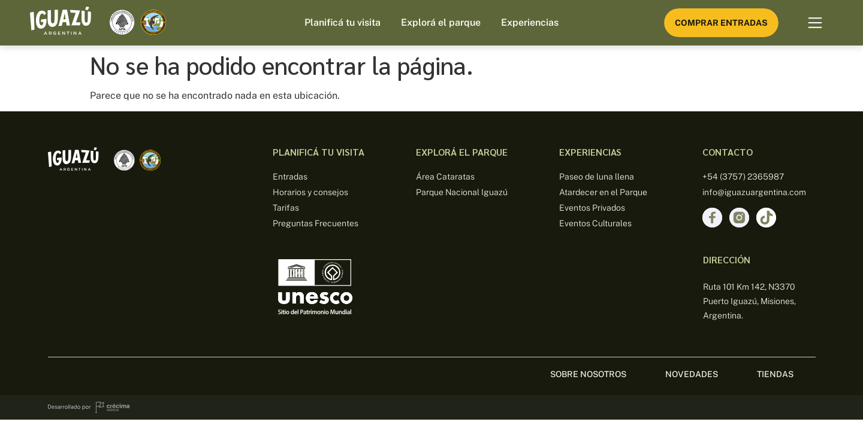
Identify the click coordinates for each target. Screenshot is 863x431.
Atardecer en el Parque (603, 192)
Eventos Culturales (595, 223)
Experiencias (530, 22)
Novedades (691, 374)
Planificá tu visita (342, 22)
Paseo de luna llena (596, 176)
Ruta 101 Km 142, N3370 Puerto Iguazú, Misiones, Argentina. (749, 301)
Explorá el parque (441, 22)
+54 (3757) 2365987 (743, 176)
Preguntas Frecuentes (315, 223)
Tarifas (286, 208)
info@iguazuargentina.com (754, 192)
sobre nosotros (588, 374)
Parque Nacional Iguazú (462, 192)
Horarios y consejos (310, 192)
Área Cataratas (445, 176)
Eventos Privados (592, 208)
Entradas (290, 176)
